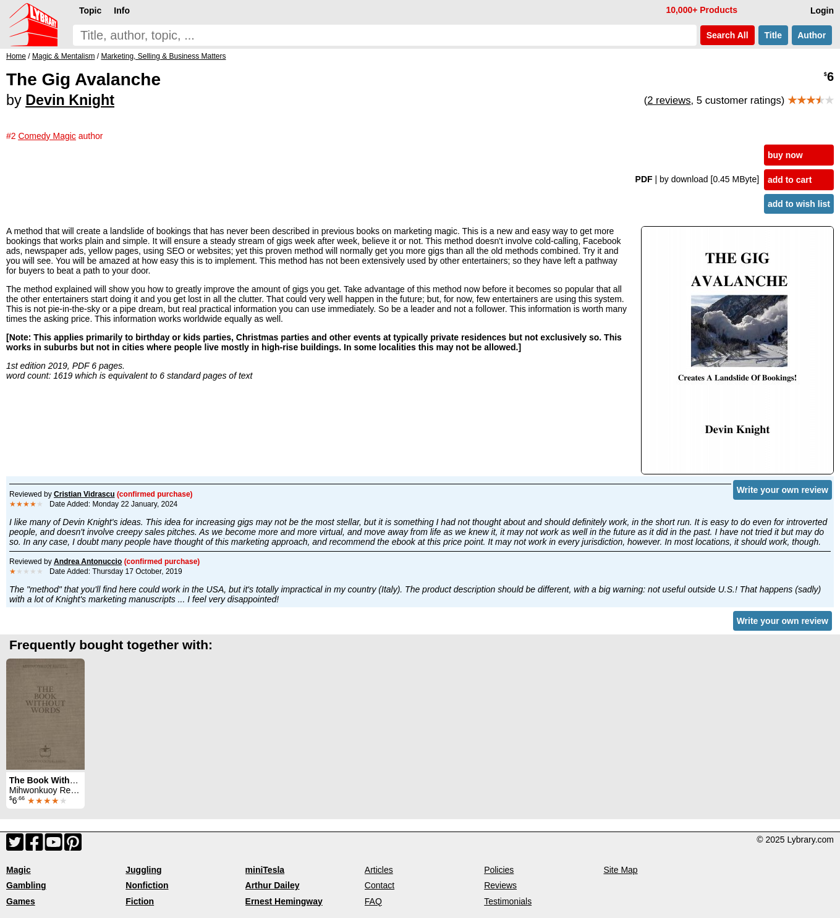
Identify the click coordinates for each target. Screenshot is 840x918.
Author (811, 35)
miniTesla (265, 870)
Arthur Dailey (272, 885)
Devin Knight (69, 100)
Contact (379, 885)
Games (20, 901)
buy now (785, 155)
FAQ (373, 901)
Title (773, 35)
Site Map (620, 870)
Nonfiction (146, 885)
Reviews (500, 885)
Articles (379, 870)
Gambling (26, 885)
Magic (18, 870)
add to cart (790, 180)
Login (822, 10)
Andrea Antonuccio (88, 561)
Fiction (139, 901)
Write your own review (782, 490)
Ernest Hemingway (284, 901)
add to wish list (799, 204)
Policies (499, 870)
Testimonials (508, 901)
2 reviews (668, 100)
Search (727, 35)
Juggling (143, 870)
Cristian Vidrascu (84, 494)
